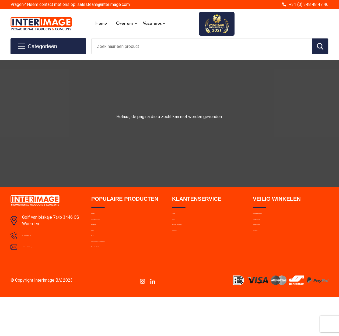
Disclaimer (262, 251)
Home (101, 24)
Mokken (98, 263)
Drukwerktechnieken (109, 286)
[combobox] (202, 46)
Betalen (178, 228)
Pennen (97, 216)
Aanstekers (101, 240)
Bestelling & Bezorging (192, 240)
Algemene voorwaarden (274, 216)
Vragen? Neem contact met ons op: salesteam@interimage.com (70, 4)
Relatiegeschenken (107, 228)
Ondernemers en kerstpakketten (119, 274)
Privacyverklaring (267, 228)
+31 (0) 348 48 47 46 (308, 4)
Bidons (97, 251)
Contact (179, 216)
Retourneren (183, 251)
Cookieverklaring (267, 240)
